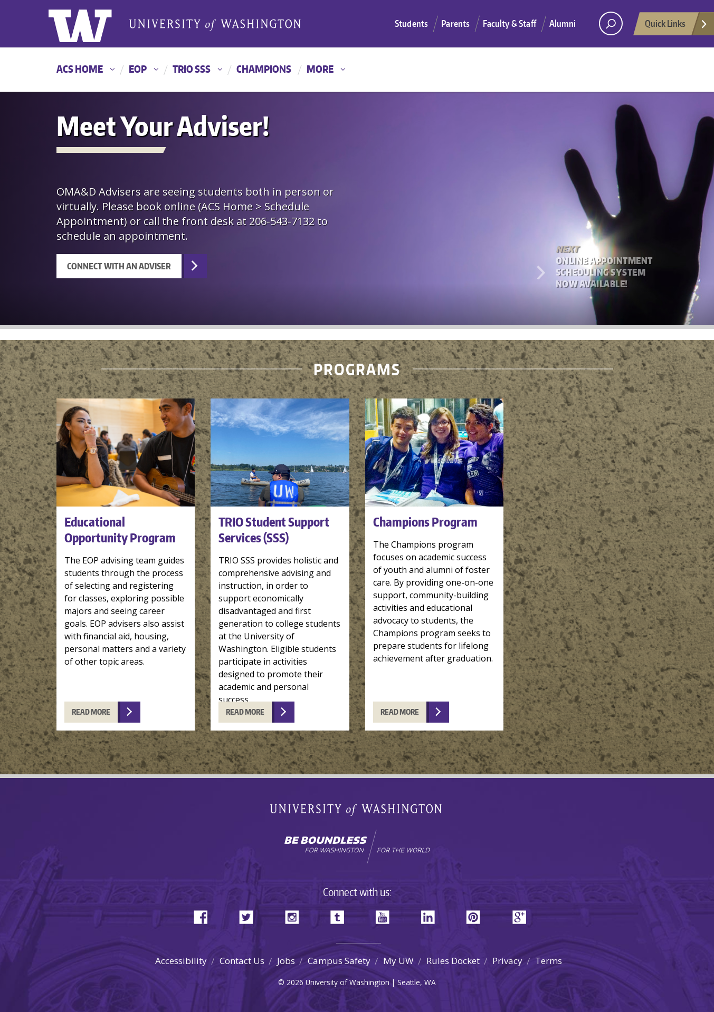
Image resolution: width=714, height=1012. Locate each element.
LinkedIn (432, 914)
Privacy (507, 961)
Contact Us (242, 961)
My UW (398, 961)
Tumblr (341, 914)
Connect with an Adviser (119, 266)
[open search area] (611, 23)
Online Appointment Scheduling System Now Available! (605, 266)
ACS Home (79, 68)
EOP (138, 68)
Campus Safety (339, 961)
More (320, 68)
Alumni (562, 23)
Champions (263, 68)
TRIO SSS (192, 68)
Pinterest (477, 914)
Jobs (286, 961)
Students (411, 23)
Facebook (205, 914)
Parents (455, 23)
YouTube (386, 914)
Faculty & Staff (509, 23)
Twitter (250, 914)
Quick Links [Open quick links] (676, 26)
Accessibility (181, 961)
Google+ (522, 914)
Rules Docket (453, 961)
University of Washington (92, 23)
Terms (548, 961)
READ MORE (91, 711)
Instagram (295, 914)
